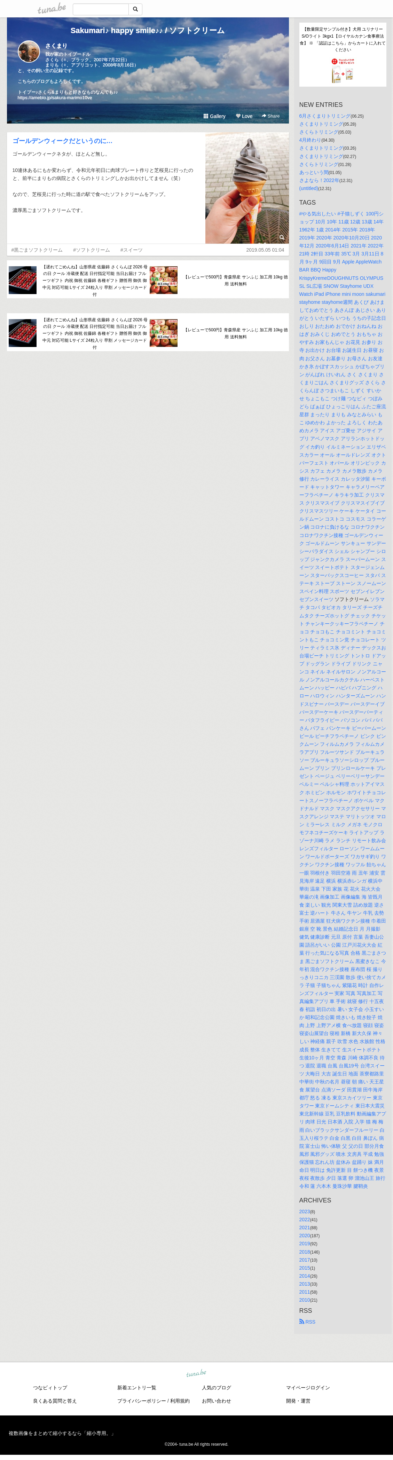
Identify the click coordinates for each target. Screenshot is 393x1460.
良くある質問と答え (55, 1401)
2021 (304, 1227)
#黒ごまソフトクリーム (37, 250)
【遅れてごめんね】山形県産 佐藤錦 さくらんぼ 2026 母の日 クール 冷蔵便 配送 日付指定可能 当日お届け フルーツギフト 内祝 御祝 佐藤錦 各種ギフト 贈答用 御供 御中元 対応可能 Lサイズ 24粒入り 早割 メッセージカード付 (95, 281)
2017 (304, 1260)
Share (271, 116)
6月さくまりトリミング (325, 116)
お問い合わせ (216, 1401)
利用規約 (180, 1401)
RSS (307, 1322)
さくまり (56, 46)
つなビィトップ (50, 1387)
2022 (304, 1219)
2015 (304, 1268)
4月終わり (310, 140)
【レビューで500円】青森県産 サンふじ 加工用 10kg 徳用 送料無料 (235, 280)
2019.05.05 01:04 (265, 250)
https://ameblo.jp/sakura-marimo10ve (55, 97)
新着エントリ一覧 (136, 1387)
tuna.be (196, 1373)
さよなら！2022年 (319, 180)
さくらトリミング (318, 132)
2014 (304, 1276)
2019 (304, 1243)
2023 (304, 1211)
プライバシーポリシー (141, 1401)
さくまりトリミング (321, 124)
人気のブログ (216, 1387)
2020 (304, 1235)
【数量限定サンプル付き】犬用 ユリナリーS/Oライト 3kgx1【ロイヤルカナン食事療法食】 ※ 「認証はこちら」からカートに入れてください (343, 39)
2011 (304, 1292)
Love (244, 116)
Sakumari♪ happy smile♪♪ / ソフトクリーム (148, 30)
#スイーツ (131, 250)
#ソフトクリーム (91, 250)
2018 (304, 1252)
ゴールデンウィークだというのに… (63, 140)
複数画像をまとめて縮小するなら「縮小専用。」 (62, 1433)
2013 (304, 1284)
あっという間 (314, 172)
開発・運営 (298, 1401)
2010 (304, 1300)
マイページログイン (308, 1387)
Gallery (214, 116)
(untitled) (308, 188)
